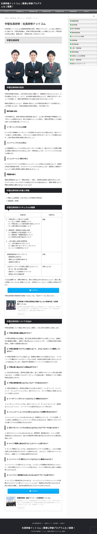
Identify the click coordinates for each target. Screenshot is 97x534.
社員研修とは (20, 11)
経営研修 (74, 25)
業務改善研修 (76, 32)
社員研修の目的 (33, 11)
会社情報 (55, 523)
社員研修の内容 (46, 11)
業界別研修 (75, 52)
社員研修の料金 (59, 11)
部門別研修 (75, 44)
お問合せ (86, 11)
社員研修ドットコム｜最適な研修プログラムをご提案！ (48, 528)
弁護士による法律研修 (78, 56)
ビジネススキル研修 (78, 36)
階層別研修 (75, 21)
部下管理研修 (76, 28)
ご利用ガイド (47, 523)
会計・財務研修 (76, 60)
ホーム (7, 11)
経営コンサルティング (78, 63)
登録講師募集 (73, 11)
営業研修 (74, 40)
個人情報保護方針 (36, 523)
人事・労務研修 (76, 48)
